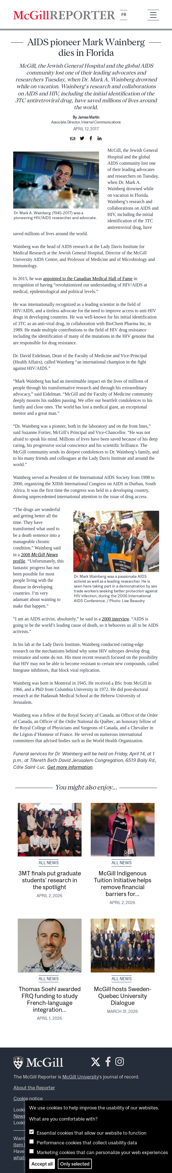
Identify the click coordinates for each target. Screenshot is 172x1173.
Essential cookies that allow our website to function (92, 1133)
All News (49, 862)
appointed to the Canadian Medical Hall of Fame (88, 278)
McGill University (80, 1077)
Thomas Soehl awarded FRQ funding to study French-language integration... (50, 999)
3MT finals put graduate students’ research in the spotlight (49, 880)
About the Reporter (34, 1088)
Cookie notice (28, 1098)
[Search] (137, 15)
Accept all (42, 1164)
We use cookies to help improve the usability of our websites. (94, 1108)
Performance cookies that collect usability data (87, 1143)
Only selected (75, 1164)
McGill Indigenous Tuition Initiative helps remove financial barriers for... (122, 883)
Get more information (69, 767)
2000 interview (115, 618)
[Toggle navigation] (153, 15)
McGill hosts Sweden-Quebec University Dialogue (122, 995)
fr (123, 15)
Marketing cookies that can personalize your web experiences (102, 1152)
